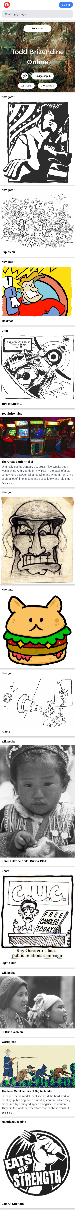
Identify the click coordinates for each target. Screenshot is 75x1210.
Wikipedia (8, 741)
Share (5, 871)
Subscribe (37, 28)
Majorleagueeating (14, 1121)
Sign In (66, 4)
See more (7, 483)
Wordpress (9, 1041)
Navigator (8, 97)
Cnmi (5, 330)
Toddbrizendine (12, 413)
